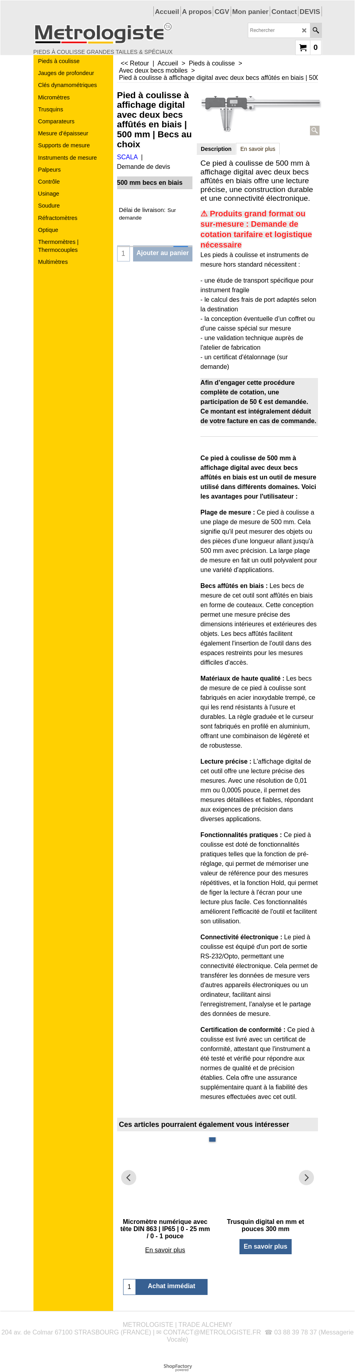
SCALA (127, 157)
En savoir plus (257, 149)
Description (216, 149)
